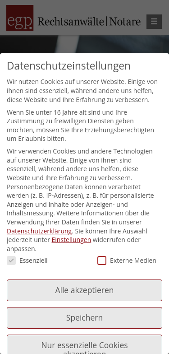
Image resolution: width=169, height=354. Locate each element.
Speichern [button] (84, 317)
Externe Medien (126, 260)
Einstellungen (71, 239)
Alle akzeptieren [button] (84, 289)
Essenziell (27, 260)
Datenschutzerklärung (39, 231)
